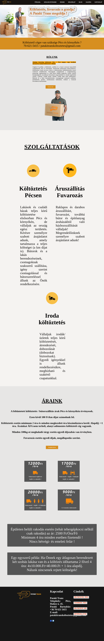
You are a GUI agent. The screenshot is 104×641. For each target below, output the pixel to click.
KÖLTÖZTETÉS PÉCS (81, 597)
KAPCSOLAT (98, 2)
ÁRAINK (62, 2)
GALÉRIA (88, 2)
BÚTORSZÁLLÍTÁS (80, 614)
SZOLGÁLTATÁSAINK (50, 2)
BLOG (80, 2)
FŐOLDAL (38, 2)
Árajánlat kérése (52, 447)
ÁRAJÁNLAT (71, 2)
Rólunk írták (50, 86)
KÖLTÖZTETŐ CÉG (80, 608)
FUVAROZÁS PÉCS (80, 603)
